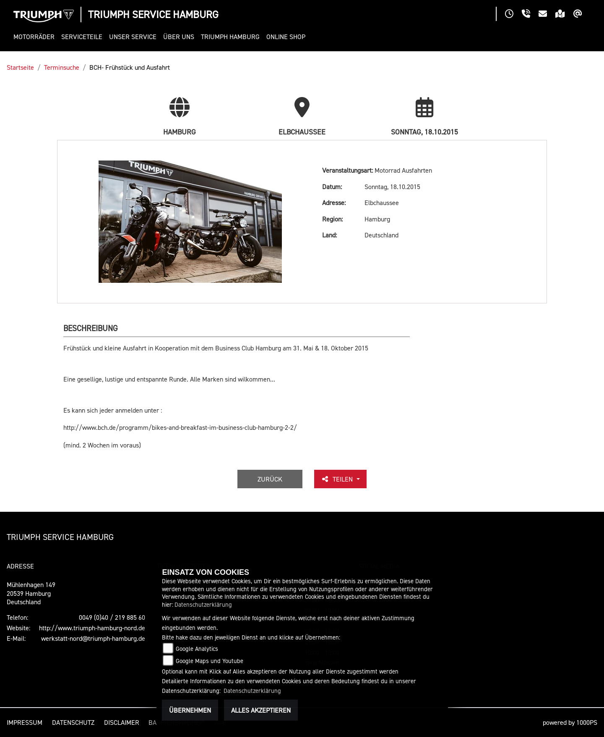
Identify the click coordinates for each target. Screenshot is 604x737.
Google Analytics (197, 648)
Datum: (332, 186)
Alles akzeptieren (261, 710)
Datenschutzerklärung (203, 604)
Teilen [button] (337, 479)
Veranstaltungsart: (347, 170)
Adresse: (334, 202)
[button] (35, 37)
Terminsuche (61, 67)
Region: (332, 219)
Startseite (20, 67)
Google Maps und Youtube (209, 660)
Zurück (270, 479)
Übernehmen (190, 710)
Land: (329, 235)
